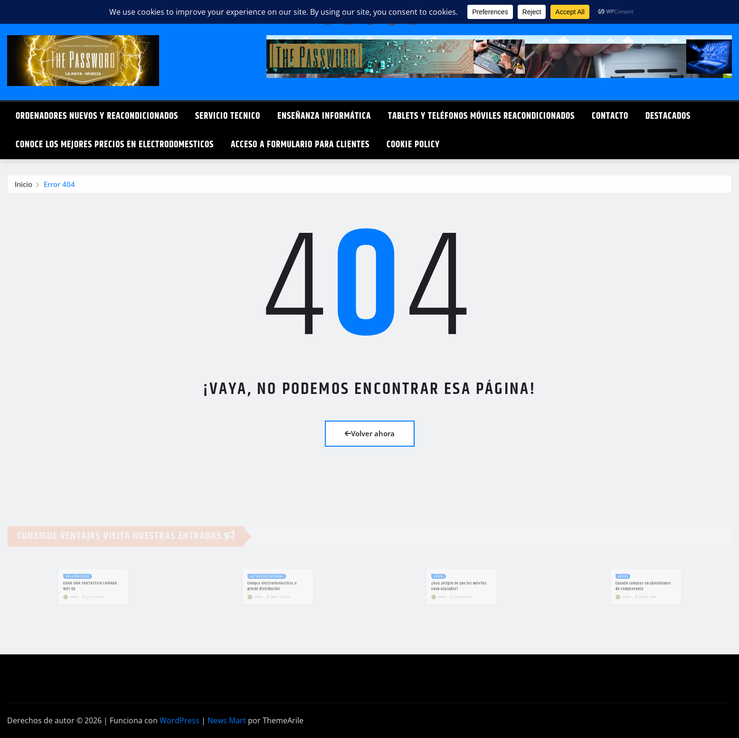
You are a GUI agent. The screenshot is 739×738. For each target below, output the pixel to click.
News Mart (227, 720)
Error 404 (59, 186)
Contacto (610, 116)
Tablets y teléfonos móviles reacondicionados (481, 116)
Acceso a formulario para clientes (300, 145)
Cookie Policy (413, 145)
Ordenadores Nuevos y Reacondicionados (97, 116)
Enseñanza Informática (324, 116)
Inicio (23, 186)
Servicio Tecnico (227, 116)
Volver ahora (370, 433)
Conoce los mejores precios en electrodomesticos (115, 145)
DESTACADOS (668, 116)
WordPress (179, 720)
